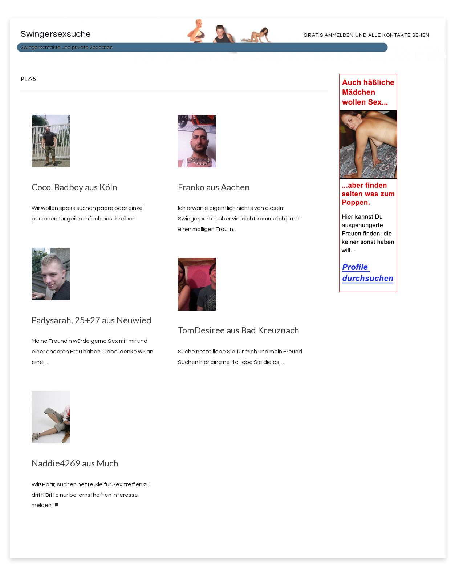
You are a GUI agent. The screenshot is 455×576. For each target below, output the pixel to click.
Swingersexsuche (56, 33)
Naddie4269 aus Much (75, 463)
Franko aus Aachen (214, 187)
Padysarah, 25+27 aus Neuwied (91, 320)
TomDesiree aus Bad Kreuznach (238, 330)
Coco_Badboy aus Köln (74, 187)
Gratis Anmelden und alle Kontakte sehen (367, 35)
